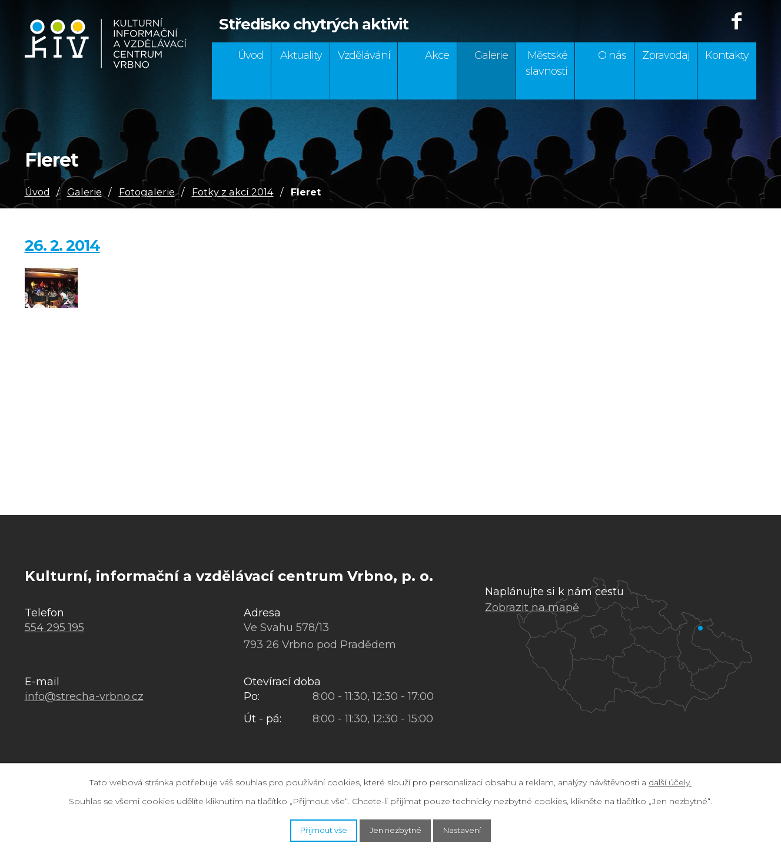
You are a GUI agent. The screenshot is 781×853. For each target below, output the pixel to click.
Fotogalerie (147, 192)
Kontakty (727, 55)
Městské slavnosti (546, 63)
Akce (437, 55)
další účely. (670, 779)
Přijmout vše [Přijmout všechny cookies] (305, 828)
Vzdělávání (364, 55)
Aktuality (301, 55)
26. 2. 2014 (62, 245)
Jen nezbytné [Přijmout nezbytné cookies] (396, 828)
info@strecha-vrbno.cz (84, 696)
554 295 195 (54, 627)
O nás (612, 55)
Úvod (250, 55)
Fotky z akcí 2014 (233, 192)
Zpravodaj (666, 55)
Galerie (491, 55)
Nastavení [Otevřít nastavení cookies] (481, 828)
